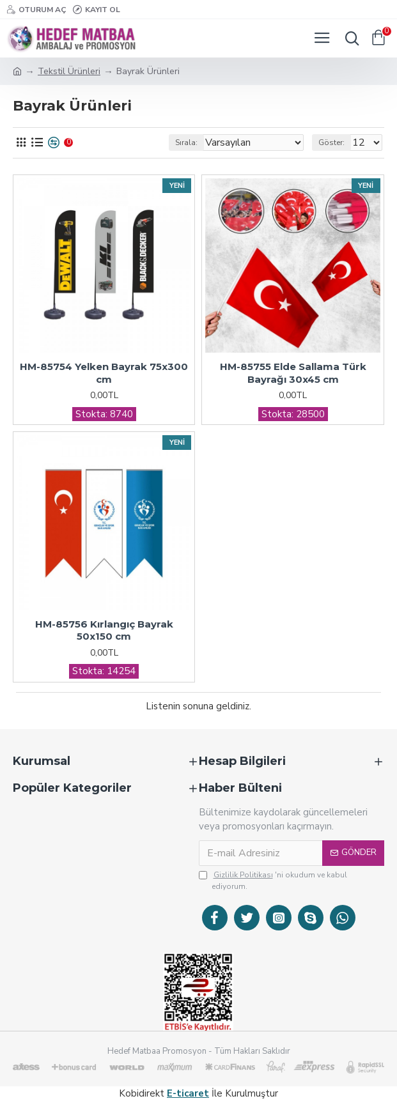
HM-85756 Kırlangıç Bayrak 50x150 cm (104, 630)
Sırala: (186, 142)
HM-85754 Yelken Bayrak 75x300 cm (104, 372)
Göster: (331, 142)
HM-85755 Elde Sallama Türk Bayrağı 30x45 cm (293, 372)
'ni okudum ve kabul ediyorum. (273, 880)
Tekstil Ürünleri (69, 71)
